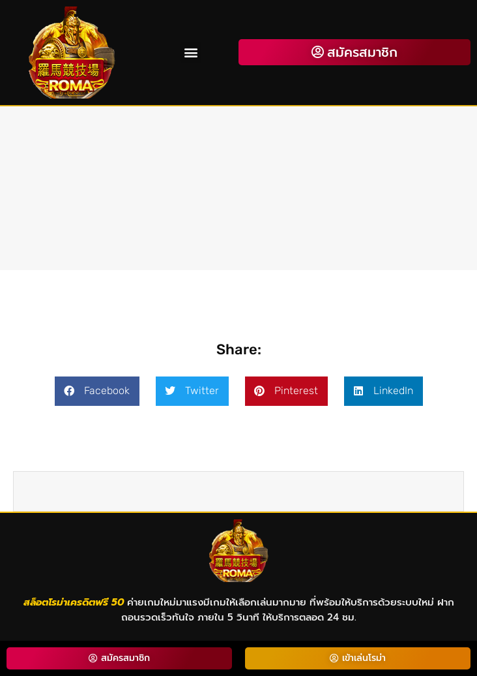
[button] (190, 52)
